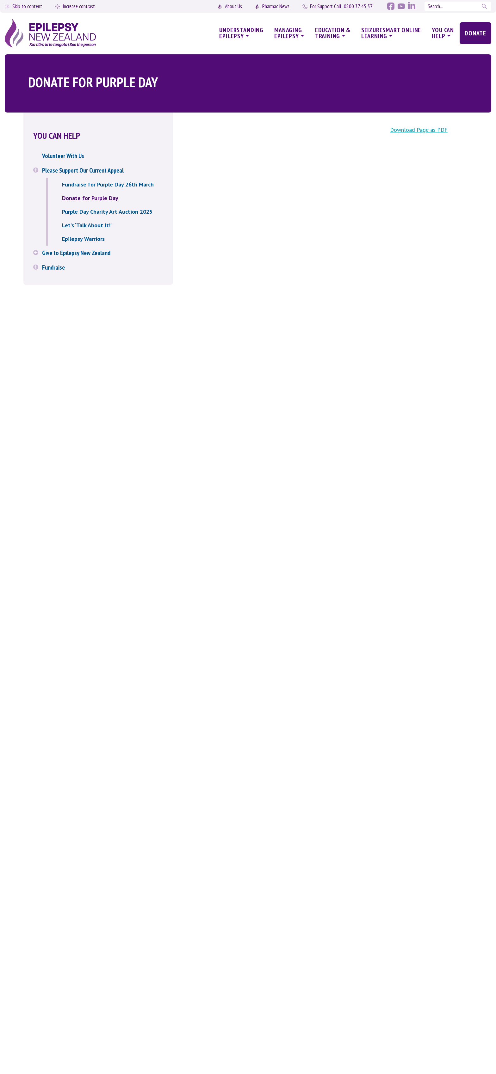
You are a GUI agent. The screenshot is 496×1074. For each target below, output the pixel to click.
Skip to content (27, 6)
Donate (475, 33)
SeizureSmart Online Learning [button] (391, 33)
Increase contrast (79, 6)
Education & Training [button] (332, 33)
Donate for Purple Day (90, 198)
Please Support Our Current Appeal (83, 170)
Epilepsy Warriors (83, 238)
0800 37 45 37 (341, 6)
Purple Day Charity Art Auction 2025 (107, 211)
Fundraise (53, 267)
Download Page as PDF (419, 129)
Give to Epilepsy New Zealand (76, 253)
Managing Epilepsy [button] (288, 33)
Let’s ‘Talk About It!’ (87, 225)
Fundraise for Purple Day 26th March (108, 184)
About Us (233, 6)
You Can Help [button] (443, 33)
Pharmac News (275, 6)
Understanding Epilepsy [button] (241, 33)
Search (485, 6)
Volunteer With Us (63, 156)
